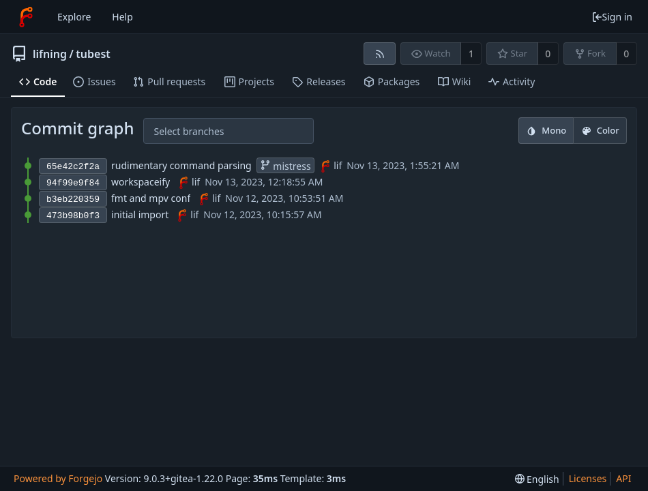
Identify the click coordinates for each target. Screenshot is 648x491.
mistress (285, 166)
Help (122, 16)
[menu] (537, 479)
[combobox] (164, 131)
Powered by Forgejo (58, 478)
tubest (93, 54)
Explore (74, 16)
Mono (546, 130)
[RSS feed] (380, 53)
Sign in (611, 16)
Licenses (588, 478)
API (623, 478)
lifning (50, 54)
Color (600, 130)
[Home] (26, 17)
